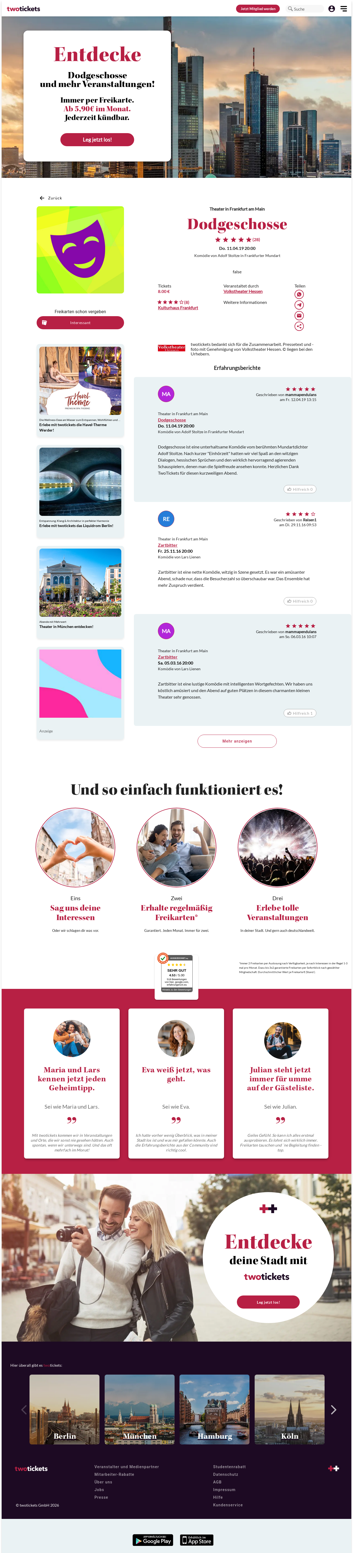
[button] (290, 8)
